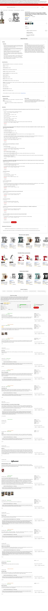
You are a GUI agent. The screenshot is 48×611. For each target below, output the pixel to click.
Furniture (33, 0)
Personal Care (8, 1)
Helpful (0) (12, 122)
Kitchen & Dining (22, 0)
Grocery (35, 0)
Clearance (32, 2)
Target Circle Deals (7, 3)
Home (19, 0)
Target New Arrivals (37, 2)
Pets (13, 2)
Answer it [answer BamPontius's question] (5, 219)
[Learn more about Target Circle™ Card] (36, 33)
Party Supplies (4, 2)
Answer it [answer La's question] (5, 204)
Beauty (5, 1)
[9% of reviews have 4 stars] (24, 305)
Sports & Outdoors (24, 1)
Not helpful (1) (12, 114)
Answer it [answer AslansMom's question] (5, 169)
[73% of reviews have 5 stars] (24, 304)
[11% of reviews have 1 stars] (24, 307)
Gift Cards (10, 2)
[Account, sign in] (42, 7)
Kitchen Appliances (10, 10)
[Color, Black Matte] (28, 23)
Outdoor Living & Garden (28, 0)
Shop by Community (23, 2)
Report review (42, 333)
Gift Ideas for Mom (6, 0)
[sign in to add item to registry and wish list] (46, 30)
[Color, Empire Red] (26, 23)
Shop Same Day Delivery (22, 3)
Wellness (14, 1)
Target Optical (28, 2)
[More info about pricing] (44, 19)
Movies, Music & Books (38, 1)
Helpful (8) (10, 120)
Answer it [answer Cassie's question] (5, 158)
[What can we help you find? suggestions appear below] (23, 7)
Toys (27, 1)
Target (1, 10)
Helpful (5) (11, 112)
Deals (30, 2)
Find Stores (36, 3)
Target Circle (33, 3)
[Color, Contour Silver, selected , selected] (30, 23)
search (38, 7)
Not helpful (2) (12, 120)
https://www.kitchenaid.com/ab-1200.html (34, 230)
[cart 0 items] (46, 7)
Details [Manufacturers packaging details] (6, 103)
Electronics (30, 1)
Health (12, 1)
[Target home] (2, 7)
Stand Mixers (22, 10)
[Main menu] (5, 7)
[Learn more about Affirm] (36, 35)
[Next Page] (46, 23)
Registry (27, 3)
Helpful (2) (9, 114)
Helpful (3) (9, 134)
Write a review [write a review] (36, 307)
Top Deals (3, 3)
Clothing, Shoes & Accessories (13, 0)
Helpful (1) (10, 118)
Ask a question (13, 222)
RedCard (30, 3)
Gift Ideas (8, 2)
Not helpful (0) (14, 112)
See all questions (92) (6, 222)
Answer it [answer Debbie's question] (5, 189)
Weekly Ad (11, 3)
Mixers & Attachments (17, 10)
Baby (3, 1)
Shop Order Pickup (16, 3)
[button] (27, 17)
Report (17, 112)
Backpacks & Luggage (18, 1)
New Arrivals (2, 0)
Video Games (33, 1)
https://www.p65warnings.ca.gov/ (34, 228)
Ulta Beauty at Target (17, 2)
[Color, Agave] (32, 23)
